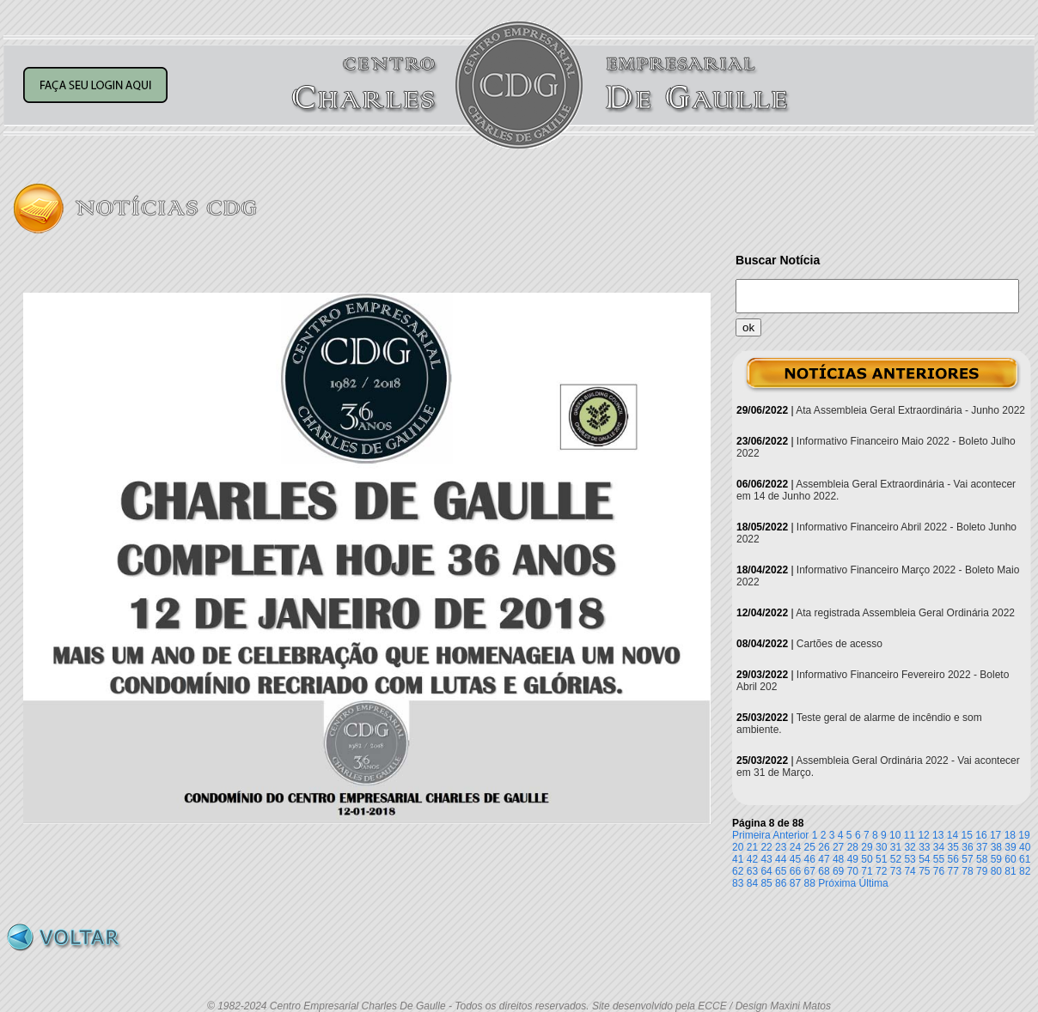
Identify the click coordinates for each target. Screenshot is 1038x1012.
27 (838, 847)
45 (795, 859)
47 (823, 859)
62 (737, 871)
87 (795, 883)
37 (981, 847)
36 (967, 847)
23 (780, 847)
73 (895, 871)
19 (1023, 835)
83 (737, 883)
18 (1010, 835)
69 (838, 871)
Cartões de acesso (839, 644)
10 (895, 835)
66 (795, 871)
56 (953, 859)
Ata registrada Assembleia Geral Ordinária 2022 (905, 613)
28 (852, 847)
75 (924, 871)
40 (1024, 847)
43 (766, 859)
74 (909, 871)
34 (938, 847)
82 (1024, 871)
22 (766, 847)
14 (952, 835)
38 (996, 847)
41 (737, 859)
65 (780, 871)
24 (795, 847)
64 (766, 871)
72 (881, 871)
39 (1010, 847)
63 (752, 871)
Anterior (790, 835)
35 (953, 847)
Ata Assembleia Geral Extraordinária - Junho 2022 (910, 410)
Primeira (751, 835)
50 (866, 859)
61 (1024, 859)
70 (852, 871)
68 (823, 871)
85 (766, 883)
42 (752, 859)
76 (938, 871)
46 (809, 859)
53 (909, 859)
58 (981, 859)
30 (881, 847)
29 (866, 847)
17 (995, 835)
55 (938, 859)
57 (967, 859)
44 (780, 859)
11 (909, 835)
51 (881, 859)
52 (895, 859)
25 (809, 847)
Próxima (837, 883)
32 (909, 847)
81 (1010, 871)
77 (953, 871)
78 (967, 871)
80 (996, 871)
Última (873, 883)
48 (838, 859)
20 (737, 847)
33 (924, 847)
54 (924, 859)
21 (752, 847)
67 (809, 871)
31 (895, 847)
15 (967, 835)
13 (937, 835)
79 (981, 871)
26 (823, 847)
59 (996, 859)
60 (1010, 859)
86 (780, 883)
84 (752, 883)
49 (852, 859)
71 (866, 871)
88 (809, 883)
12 (923, 835)
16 (980, 835)
